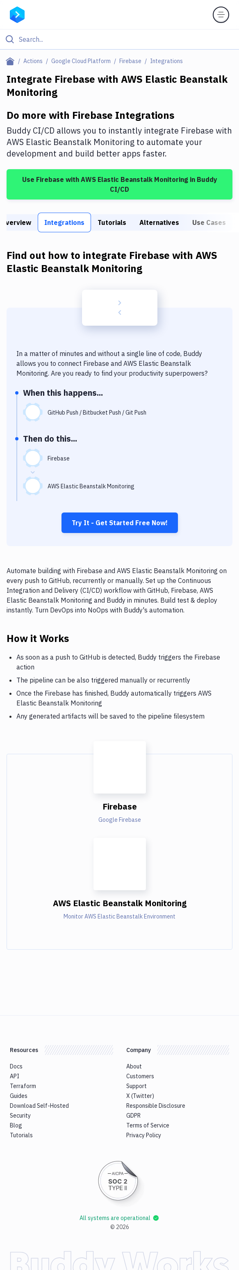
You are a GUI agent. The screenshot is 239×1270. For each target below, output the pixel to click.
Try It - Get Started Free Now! (120, 523)
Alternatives (159, 222)
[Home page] (11, 61)
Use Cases (209, 222)
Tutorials (112, 222)
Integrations (64, 222)
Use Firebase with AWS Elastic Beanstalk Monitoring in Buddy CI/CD (119, 184)
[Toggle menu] (221, 15)
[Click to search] (119, 39)
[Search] (126, 39)
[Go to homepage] (17, 14)
